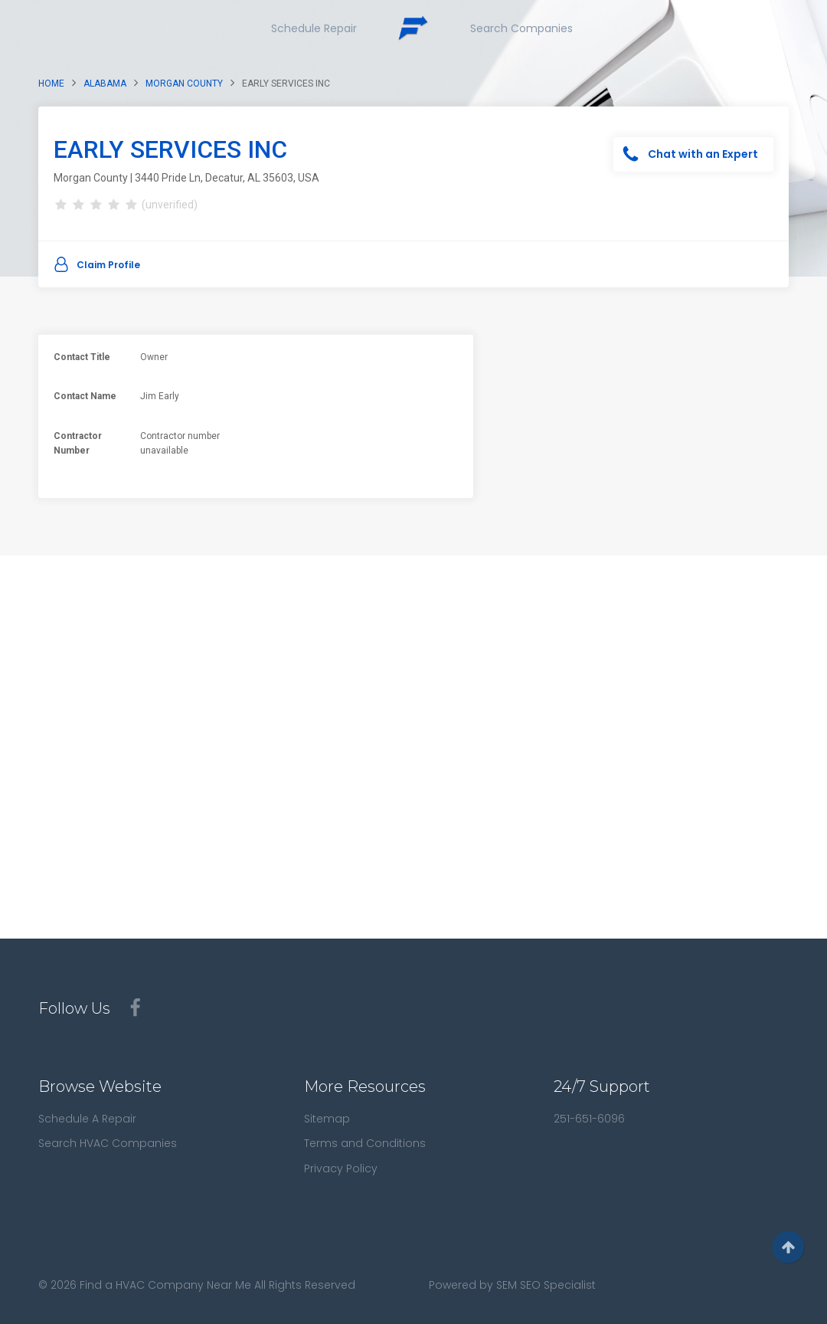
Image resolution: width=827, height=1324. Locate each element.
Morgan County (184, 83)
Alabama (104, 83)
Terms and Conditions (365, 1143)
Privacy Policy (341, 1168)
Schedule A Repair (87, 1118)
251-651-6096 (589, 1118)
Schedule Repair (314, 28)
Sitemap (327, 1118)
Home (51, 83)
